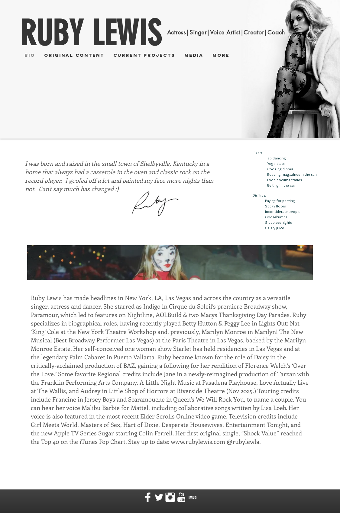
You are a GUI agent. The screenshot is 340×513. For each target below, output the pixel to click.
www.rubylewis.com (198, 441)
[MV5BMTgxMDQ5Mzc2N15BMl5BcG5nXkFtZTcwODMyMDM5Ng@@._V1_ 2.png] (192, 497)
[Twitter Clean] (159, 497)
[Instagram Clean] (170, 497)
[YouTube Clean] (181, 497)
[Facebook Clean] (148, 497)
